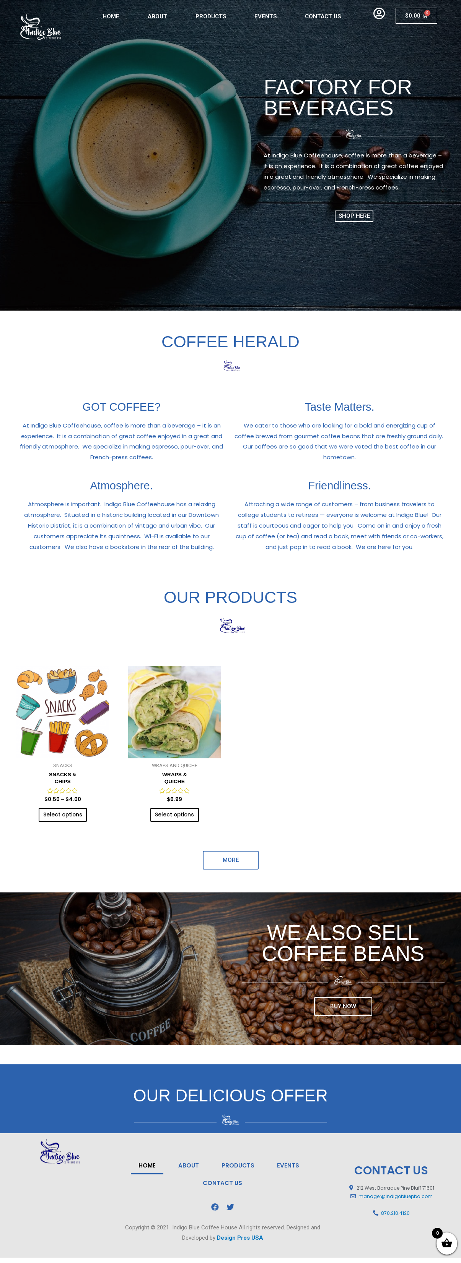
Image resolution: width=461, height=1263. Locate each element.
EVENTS (265, 16)
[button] (354, 216)
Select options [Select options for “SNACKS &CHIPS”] (62, 818)
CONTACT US (323, 16)
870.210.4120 (395, 1218)
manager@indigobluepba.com (395, 1202)
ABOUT (157, 16)
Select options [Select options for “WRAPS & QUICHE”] (174, 818)
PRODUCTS (210, 16)
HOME (111, 16)
